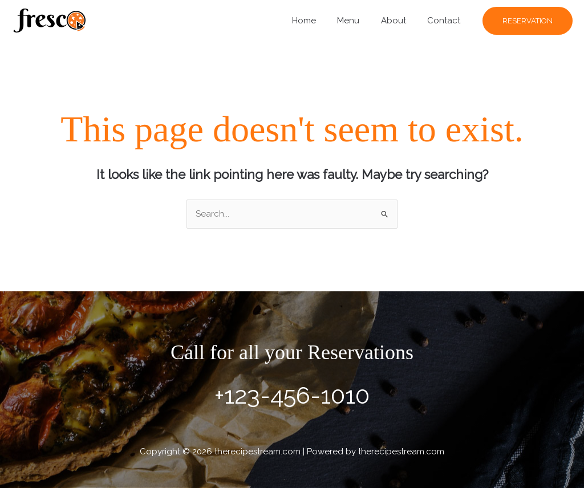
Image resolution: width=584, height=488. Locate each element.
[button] (527, 21)
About (399, 20)
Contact (446, 20)
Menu (359, 20)
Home (319, 20)
